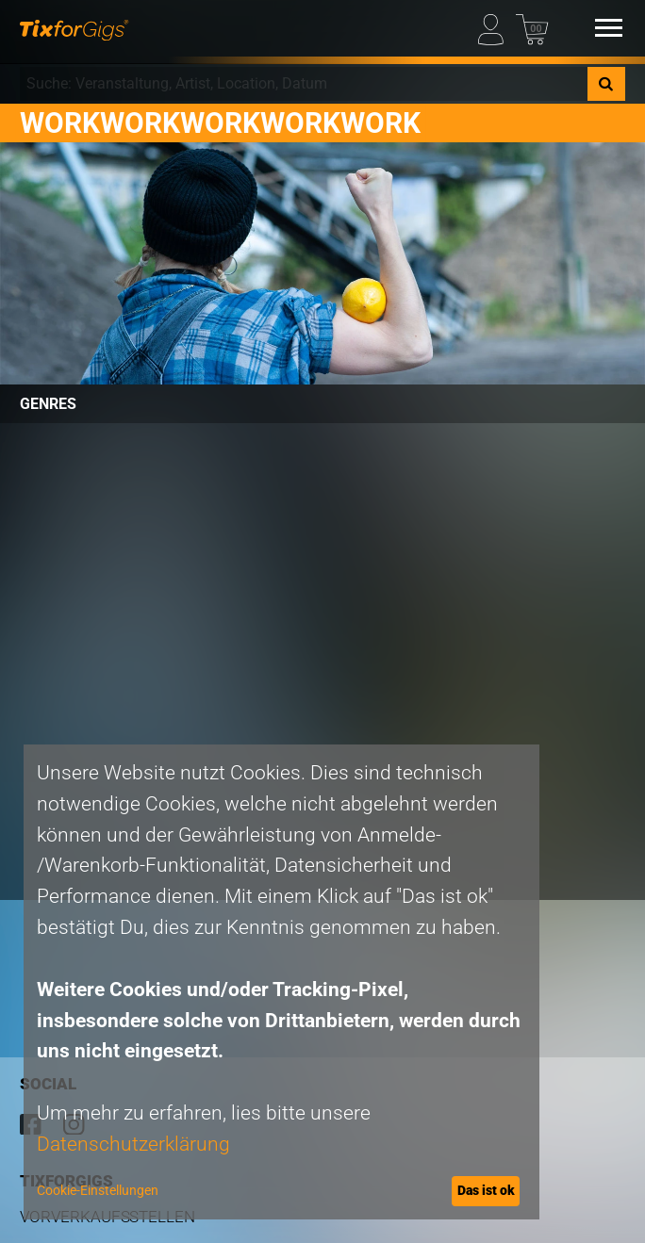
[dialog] (281, 981)
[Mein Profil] (494, 27)
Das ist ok (486, 1190)
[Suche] (606, 84)
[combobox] (303, 84)
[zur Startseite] (74, 28)
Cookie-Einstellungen (97, 1190)
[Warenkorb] (532, 27)
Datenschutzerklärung (133, 1144)
